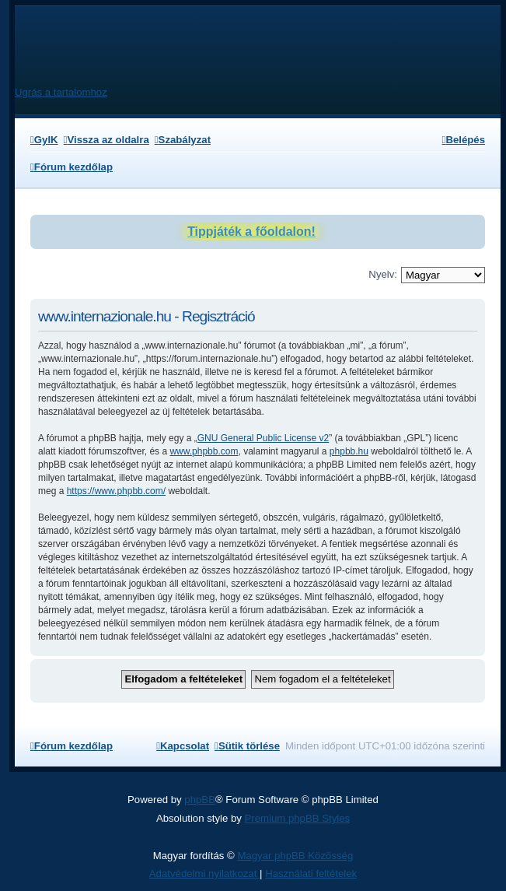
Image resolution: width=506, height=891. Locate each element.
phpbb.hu (349, 451)
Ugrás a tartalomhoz (61, 92)
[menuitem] (44, 140)
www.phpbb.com (203, 451)
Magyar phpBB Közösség (295, 855)
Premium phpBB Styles (298, 818)
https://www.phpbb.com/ (116, 491)
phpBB (199, 799)
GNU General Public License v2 (263, 438)
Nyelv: (382, 274)
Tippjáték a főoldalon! (251, 231)
